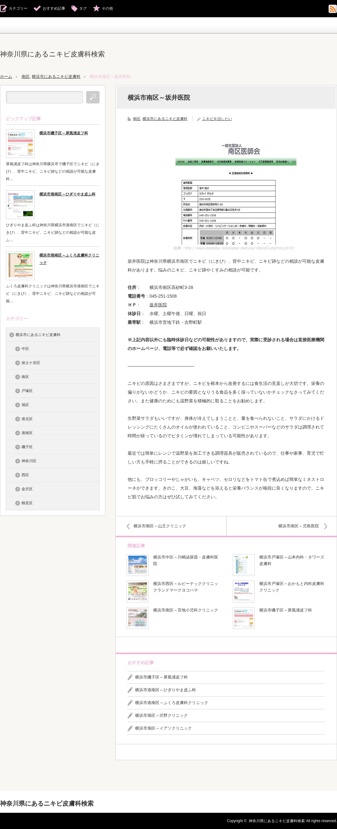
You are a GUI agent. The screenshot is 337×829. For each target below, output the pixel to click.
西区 (25, 474)
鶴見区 (27, 503)
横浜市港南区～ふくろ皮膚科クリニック (171, 702)
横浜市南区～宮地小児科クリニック (185, 610)
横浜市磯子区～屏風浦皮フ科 (285, 610)
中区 (25, 348)
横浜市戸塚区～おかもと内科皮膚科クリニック (291, 586)
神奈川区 (29, 460)
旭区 (25, 404)
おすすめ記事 (54, 8)
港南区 (27, 432)
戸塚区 (27, 390)
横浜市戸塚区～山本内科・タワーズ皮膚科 (291, 560)
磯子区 (27, 446)
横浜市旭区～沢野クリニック (161, 715)
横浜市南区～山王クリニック (160, 525)
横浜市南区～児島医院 (297, 525)
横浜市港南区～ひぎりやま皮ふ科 (165, 690)
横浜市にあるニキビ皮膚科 (56, 76)
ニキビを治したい (217, 118)
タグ (83, 8)
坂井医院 (158, 304)
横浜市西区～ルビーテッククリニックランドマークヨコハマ (185, 586)
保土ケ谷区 (31, 362)
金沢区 (27, 488)
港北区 (27, 418)
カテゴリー (18, 8)
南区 (26, 76)
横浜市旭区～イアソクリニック (163, 728)
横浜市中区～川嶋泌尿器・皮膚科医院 (185, 560)
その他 (107, 8)
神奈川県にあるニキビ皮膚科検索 (52, 54)
